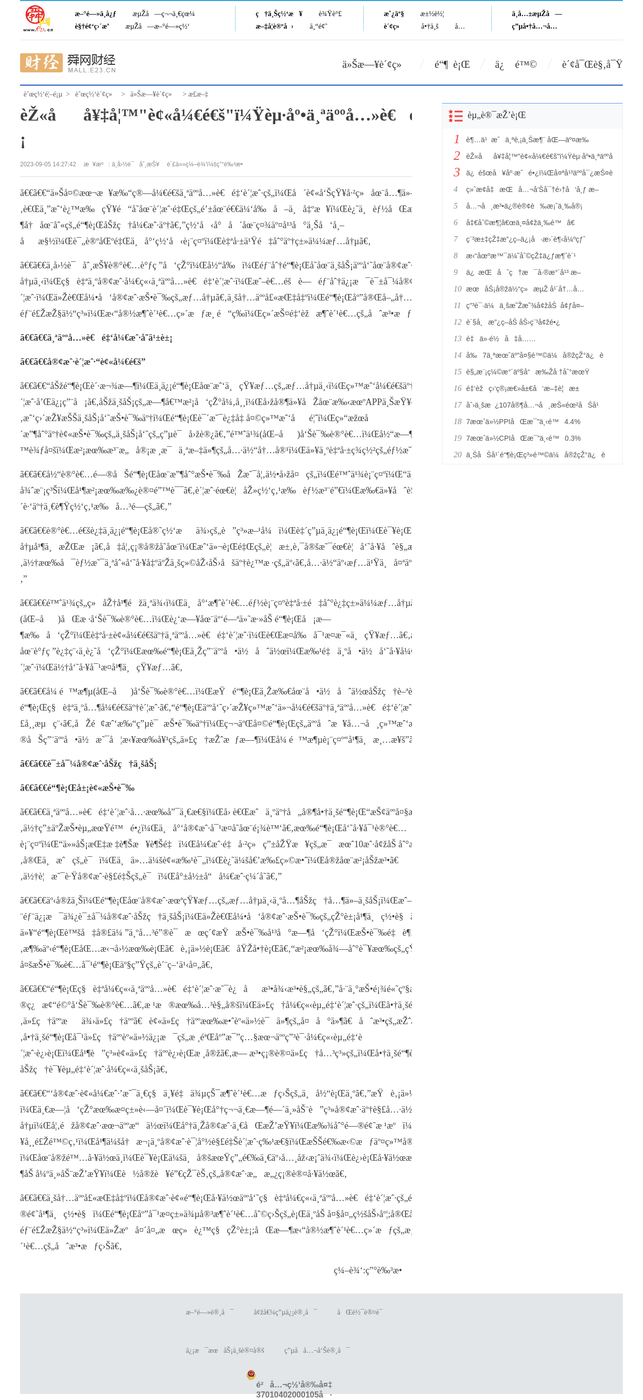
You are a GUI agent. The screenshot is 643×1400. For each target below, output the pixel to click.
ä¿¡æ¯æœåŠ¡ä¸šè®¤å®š (225, 1350)
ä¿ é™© (516, 64)
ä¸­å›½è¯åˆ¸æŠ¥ (136, 164)
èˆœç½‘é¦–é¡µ (43, 94)
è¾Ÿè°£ (330, 14)
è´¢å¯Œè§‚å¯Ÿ (592, 64)
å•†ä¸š (430, 26)
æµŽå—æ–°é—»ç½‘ (158, 26)
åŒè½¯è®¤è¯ (362, 1312)
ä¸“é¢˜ (319, 26)
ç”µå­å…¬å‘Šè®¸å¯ (317, 1350)
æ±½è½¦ (432, 14)
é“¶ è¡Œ (452, 64)
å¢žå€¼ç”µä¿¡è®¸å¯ (285, 1312)
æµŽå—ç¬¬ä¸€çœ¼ (164, 14)
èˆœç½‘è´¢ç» (96, 94)
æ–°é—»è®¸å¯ (210, 1312)
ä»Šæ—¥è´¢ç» (376, 64)
